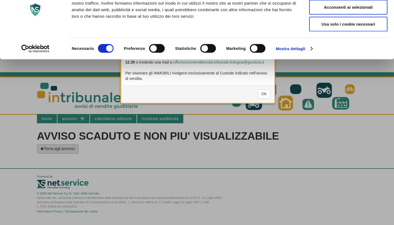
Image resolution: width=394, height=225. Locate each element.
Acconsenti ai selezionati (348, 30)
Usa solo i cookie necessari (348, 47)
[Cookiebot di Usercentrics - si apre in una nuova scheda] (35, 72)
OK (264, 100)
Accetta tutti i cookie (348, 13)
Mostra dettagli (290, 72)
